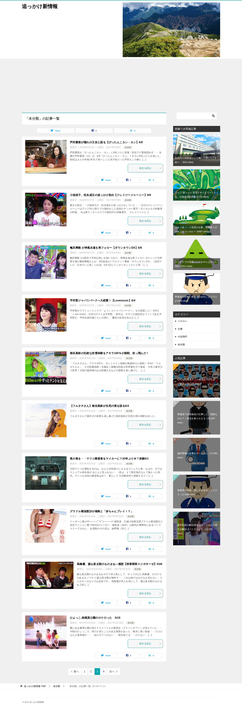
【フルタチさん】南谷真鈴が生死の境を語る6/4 (99, 405)
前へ (76, 671)
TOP (35, 686)
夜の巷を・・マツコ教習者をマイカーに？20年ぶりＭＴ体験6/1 (109, 458)
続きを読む (150, 168)
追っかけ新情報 (40, 6)
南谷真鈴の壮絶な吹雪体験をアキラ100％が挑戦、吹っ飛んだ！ (109, 353)
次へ (112, 671)
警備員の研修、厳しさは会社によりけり (197, 492)
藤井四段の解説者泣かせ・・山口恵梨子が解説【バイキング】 (197, 529)
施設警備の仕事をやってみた (197, 455)
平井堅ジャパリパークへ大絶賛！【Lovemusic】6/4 (102, 300)
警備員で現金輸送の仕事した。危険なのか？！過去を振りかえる (197, 418)
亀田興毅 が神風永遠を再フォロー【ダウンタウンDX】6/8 (106, 247)
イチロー (182, 321)
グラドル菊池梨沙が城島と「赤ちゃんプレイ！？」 (101, 511)
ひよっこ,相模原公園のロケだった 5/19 (95, 617)
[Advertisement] (121, 83)
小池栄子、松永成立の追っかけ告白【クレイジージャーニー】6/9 (110, 195)
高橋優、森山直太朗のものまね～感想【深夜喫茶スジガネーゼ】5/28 (119, 564)
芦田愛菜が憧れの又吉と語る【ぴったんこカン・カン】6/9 (106, 142)
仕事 (180, 329)
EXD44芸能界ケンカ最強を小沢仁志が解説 (196, 381)
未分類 (128, 147)
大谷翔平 (182, 336)
